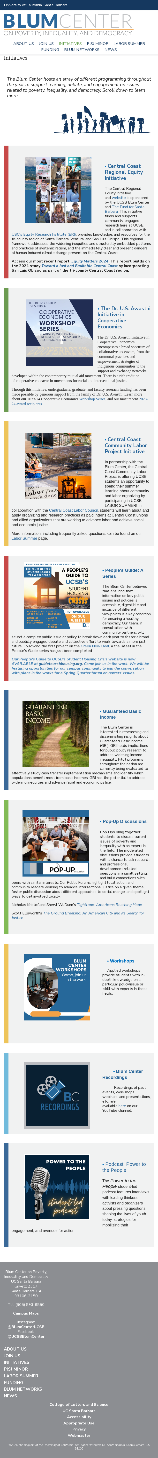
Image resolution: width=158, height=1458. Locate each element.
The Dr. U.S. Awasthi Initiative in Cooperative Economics (124, 317)
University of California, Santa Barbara (36, 5)
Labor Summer (129, 43)
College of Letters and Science (79, 1404)
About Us (23, 43)
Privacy (79, 1429)
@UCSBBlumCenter (26, 1336)
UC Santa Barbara (79, 1411)
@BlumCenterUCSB (26, 1327)
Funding (50, 49)
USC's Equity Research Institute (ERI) (44, 234)
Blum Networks (81, 49)
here (122, 1106)
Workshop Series (92, 399)
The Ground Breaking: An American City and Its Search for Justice (78, 915)
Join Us (46, 43)
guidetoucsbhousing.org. (61, 663)
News (111, 49)
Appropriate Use (79, 1423)
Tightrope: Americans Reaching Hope (109, 904)
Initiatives (70, 43)
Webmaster (79, 1435)
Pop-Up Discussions (125, 821)
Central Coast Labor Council (73, 510)
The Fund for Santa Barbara (124, 209)
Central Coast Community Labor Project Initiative (126, 445)
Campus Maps (26, 1313)
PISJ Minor (97, 43)
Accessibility (79, 1417)
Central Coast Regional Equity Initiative (124, 172)
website (118, 197)
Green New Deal (95, 646)
